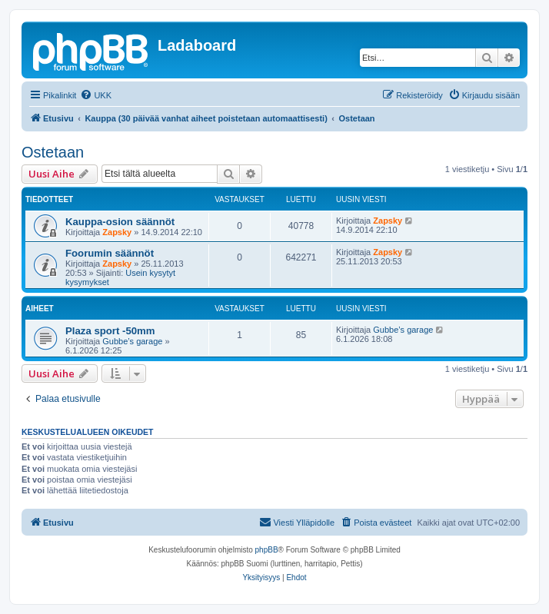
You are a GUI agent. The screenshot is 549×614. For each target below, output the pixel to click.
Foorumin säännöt (109, 253)
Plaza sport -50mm (110, 331)
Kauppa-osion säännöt (120, 221)
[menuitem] (95, 95)
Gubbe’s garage (132, 341)
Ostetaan (53, 152)
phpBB (266, 550)
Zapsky (116, 232)
